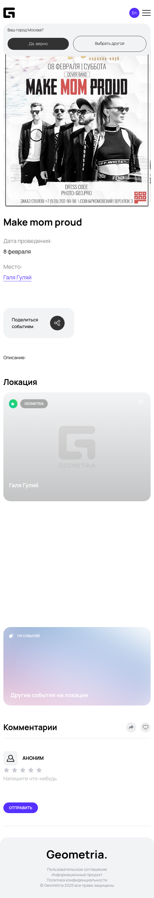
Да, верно (38, 43)
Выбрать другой (109, 43)
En (134, 12)
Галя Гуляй (17, 277)
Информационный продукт (76, 874)
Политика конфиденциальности (77, 880)
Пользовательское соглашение (77, 869)
